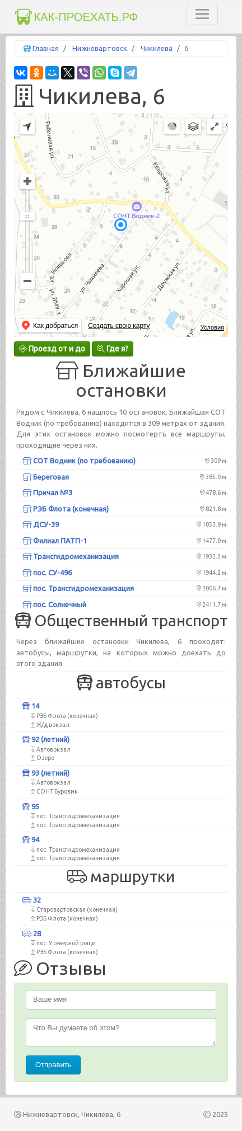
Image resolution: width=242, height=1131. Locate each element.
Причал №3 (47, 492)
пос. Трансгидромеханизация (78, 588)
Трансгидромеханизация (70, 556)
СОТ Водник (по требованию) (79, 460)
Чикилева (157, 48)
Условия (212, 327)
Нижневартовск (99, 48)
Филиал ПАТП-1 (54, 541)
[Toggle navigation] (202, 14)
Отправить (53, 1064)
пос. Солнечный (54, 604)
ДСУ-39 (40, 524)
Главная (45, 48)
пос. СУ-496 (47, 572)
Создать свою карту (119, 326)
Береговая (45, 477)
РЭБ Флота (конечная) (65, 509)
